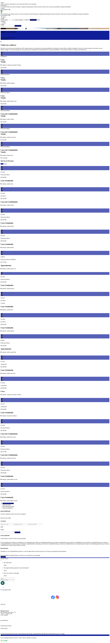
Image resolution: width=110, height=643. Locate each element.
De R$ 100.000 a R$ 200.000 (16, 633)
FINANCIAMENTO (8, 508)
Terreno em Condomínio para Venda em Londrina (82, 544)
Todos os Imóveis (5, 4)
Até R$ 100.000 (5, 633)
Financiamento (29, 6)
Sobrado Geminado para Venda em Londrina (41, 544)
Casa (17, 4)
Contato (3, 8)
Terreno (26, 4)
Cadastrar (17, 532)
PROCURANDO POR (8, 503)
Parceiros (40, 6)
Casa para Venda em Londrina (71, 542)
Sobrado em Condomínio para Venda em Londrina (17, 544)
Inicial (2, 14)
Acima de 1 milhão (60, 633)
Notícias (36, 6)
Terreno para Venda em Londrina (87, 542)
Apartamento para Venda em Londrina (54, 542)
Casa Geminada (32, 4)
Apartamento (13, 4)
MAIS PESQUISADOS (8, 506)
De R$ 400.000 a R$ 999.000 (47, 633)
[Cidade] (19, 20)
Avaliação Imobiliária (65, 6)
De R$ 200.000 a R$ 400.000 (31, 633)
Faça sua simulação (35, 555)
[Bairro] (27, 20)
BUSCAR (33, 19)
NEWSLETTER (7, 505)
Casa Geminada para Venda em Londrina (11, 542)
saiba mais (3, 556)
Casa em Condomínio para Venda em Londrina (33, 542)
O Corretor (3, 6)
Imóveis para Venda (9, 14)
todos (2, 164)
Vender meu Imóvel (11, 6)
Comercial (21, 4)
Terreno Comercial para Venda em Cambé (14, 545)
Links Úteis (46, 6)
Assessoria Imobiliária (54, 6)
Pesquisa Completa (21, 6)
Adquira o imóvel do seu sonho (22, 555)
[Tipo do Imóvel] (7, 20)
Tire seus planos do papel (7, 555)
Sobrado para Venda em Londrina (61, 544)
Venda (5, 164)
